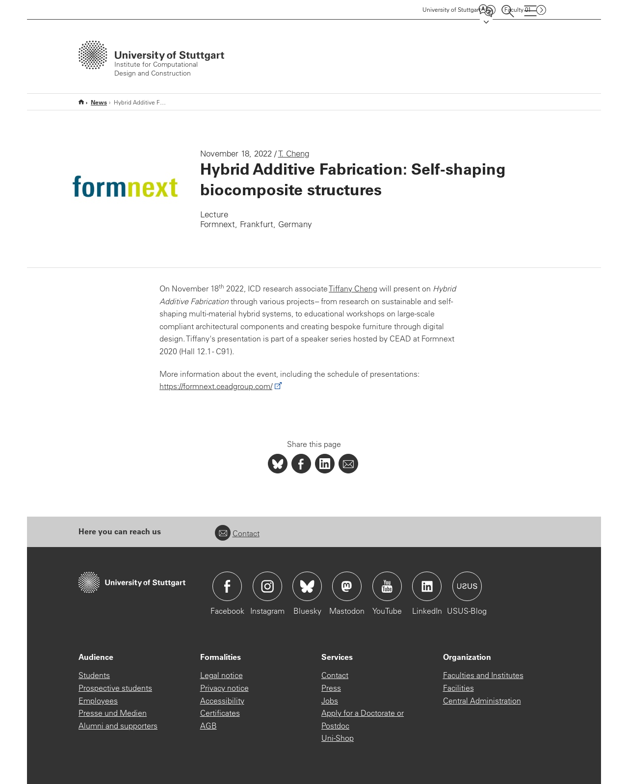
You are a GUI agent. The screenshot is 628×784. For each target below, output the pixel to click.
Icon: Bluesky (307, 586)
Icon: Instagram (267, 586)
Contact (237, 533)
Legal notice (221, 675)
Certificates (220, 713)
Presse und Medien (112, 713)
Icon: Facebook (227, 586)
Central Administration (482, 701)
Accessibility (222, 701)
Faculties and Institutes (483, 675)
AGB (208, 726)
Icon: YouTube (387, 586)
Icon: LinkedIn (427, 586)
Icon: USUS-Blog (467, 586)
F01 (517, 9)
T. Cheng (293, 153)
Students (94, 675)
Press (331, 688)
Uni (451, 9)
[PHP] (301, 463)
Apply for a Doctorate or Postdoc (362, 719)
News (99, 102)
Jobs (329, 701)
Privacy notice (224, 688)
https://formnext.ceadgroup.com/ (215, 386)
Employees (98, 701)
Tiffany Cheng (353, 288)
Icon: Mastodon (347, 586)
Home (81, 102)
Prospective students (115, 688)
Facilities (458, 688)
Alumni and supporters (117, 726)
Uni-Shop (337, 738)
